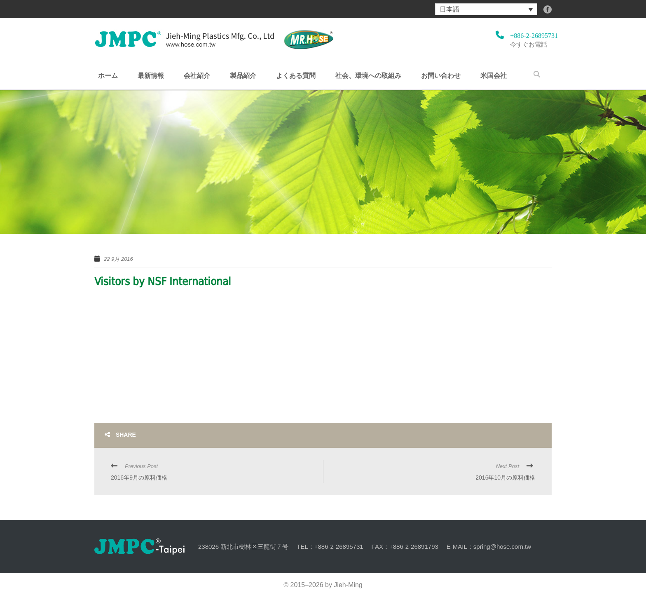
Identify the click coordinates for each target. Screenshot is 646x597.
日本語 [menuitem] (449, 9)
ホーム (108, 76)
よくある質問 (296, 76)
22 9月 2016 (118, 259)
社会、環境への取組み (368, 76)
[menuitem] (486, 9)
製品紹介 (243, 76)
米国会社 (493, 76)
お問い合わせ (441, 76)
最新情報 (151, 76)
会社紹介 (197, 76)
